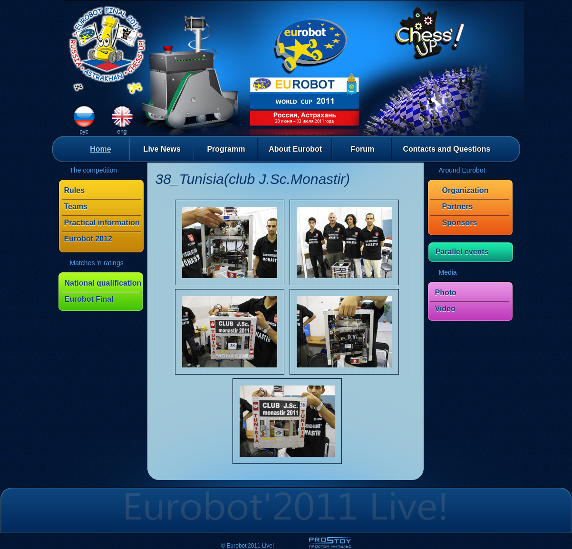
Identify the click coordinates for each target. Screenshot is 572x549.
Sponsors (459, 223)
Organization (465, 190)
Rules (74, 190)
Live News (162, 149)
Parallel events (462, 252)
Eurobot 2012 (88, 239)
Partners (457, 206)
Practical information (102, 223)
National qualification (103, 283)
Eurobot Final (89, 299)
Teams (76, 206)
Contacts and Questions (446, 149)
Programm (226, 149)
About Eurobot (295, 149)
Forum (362, 149)
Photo (445, 293)
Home (100, 149)
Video (445, 309)
